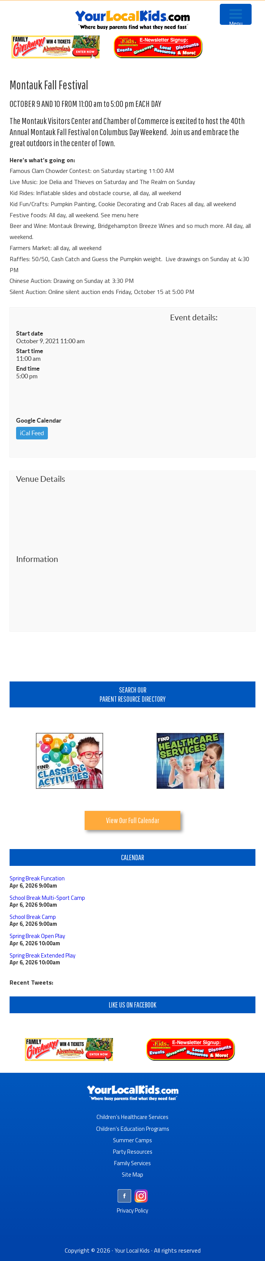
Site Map (132, 1174)
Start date (29, 333)
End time (28, 368)
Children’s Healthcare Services (133, 1116)
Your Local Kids (132, 1249)
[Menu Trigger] (236, 14)
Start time (29, 350)
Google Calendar (39, 420)
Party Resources (132, 1151)
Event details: (194, 317)
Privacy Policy (132, 1209)
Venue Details (40, 479)
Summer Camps (133, 1139)
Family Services (132, 1162)
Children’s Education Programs (132, 1128)
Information (37, 559)
